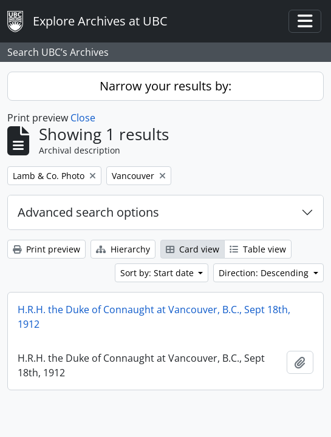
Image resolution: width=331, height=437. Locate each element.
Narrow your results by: (165, 86)
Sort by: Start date (158, 273)
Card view (192, 249)
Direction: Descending (265, 273)
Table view (258, 249)
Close (82, 117)
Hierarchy (123, 249)
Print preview (46, 249)
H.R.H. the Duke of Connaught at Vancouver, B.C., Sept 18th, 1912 (154, 317)
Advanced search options (88, 212)
